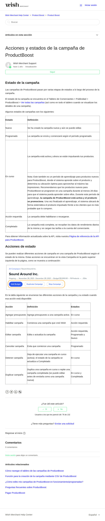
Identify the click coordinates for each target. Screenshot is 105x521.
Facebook (7, 392)
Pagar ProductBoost (15, 493)
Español (93, 514)
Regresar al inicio (15, 433)
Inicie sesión (10, 455)
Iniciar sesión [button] (91, 5)
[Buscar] (52, 22)
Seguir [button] (52, 72)
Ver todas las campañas (33, 102)
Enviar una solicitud (64, 423)
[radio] (44, 409)
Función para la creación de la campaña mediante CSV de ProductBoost (40, 476)
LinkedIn (16, 392)
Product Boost (38, 15)
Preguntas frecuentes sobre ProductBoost (25, 487)
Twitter (11, 392)
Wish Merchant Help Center (17, 15)
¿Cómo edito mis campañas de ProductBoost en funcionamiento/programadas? (44, 482)
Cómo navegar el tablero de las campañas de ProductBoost (34, 470)
